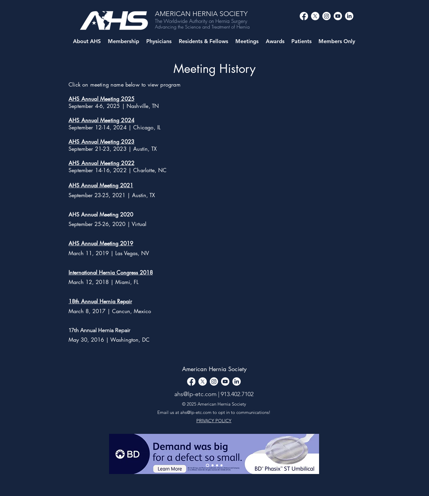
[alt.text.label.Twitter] (315, 16)
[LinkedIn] (349, 16)
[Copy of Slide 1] (217, 465)
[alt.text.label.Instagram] (326, 16)
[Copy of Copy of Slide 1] (221, 465)
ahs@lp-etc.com (195, 394)
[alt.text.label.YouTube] (338, 16)
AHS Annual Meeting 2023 (101, 141)
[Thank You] (207, 465)
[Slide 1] (213, 465)
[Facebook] (304, 16)
